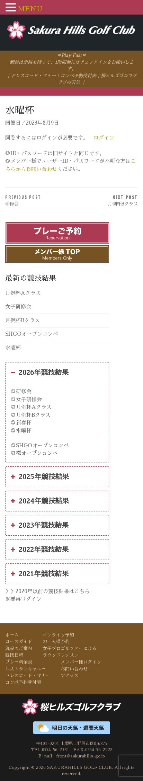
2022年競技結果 (40, 549)
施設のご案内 (18, 648)
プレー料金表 (18, 662)
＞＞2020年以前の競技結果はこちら (47, 591)
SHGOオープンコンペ (31, 333)
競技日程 (14, 655)
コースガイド (18, 641)
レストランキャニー (25, 669)
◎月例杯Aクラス (31, 407)
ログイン (103, 137)
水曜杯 (13, 347)
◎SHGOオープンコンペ (40, 445)
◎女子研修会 (26, 399)
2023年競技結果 (40, 525)
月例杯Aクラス (23, 293)
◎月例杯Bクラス (31, 415)
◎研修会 (21, 391)
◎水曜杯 (21, 430)
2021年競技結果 (40, 574)
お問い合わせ (74, 669)
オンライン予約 (58, 635)
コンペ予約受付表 (78, 75)
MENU (30, 8)
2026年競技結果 (40, 372)
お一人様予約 (56, 641)
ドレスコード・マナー (33, 75)
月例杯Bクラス (22, 320)
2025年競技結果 (40, 477)
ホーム (12, 635)
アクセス (70, 675)
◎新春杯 (21, 422)
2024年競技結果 (40, 501)
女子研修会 (18, 306)
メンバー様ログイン (81, 662)
